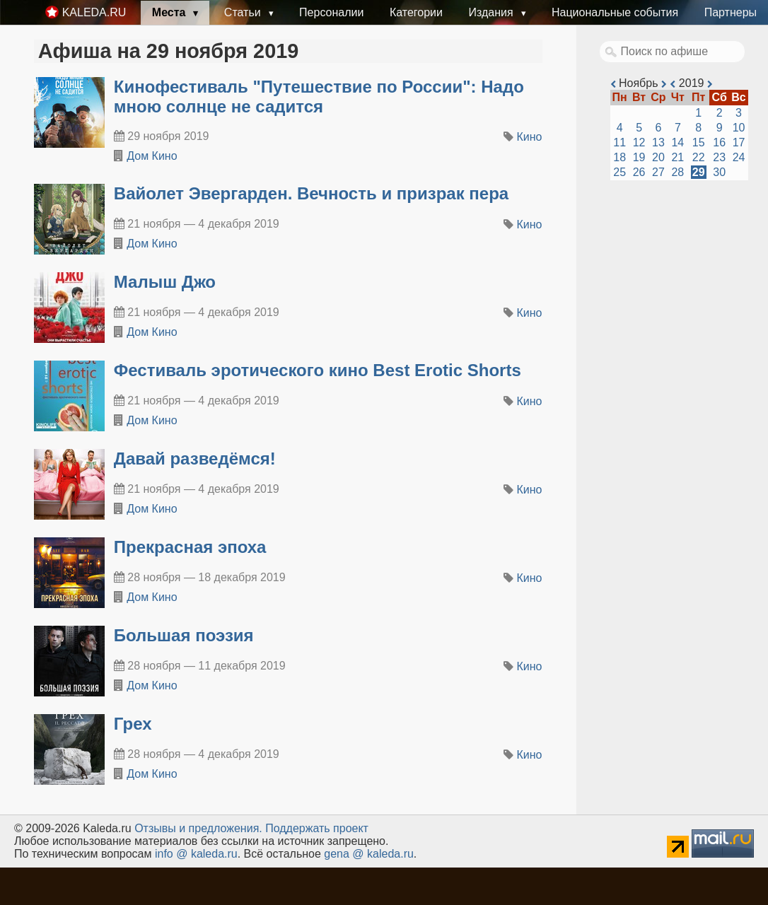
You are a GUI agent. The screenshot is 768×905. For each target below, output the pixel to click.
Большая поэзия (184, 635)
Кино (529, 137)
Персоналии (331, 12)
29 (698, 172)
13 (658, 142)
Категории (416, 12)
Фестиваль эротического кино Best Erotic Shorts (317, 370)
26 (639, 172)
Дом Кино (152, 156)
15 (698, 142)
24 (739, 157)
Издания (492, 12)
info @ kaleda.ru (196, 854)
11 (619, 142)
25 (619, 172)
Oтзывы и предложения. (198, 828)
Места (170, 12)
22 (698, 157)
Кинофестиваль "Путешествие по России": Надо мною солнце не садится (319, 96)
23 (719, 157)
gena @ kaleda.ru (369, 854)
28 (677, 172)
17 (739, 142)
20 (658, 157)
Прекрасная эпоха (190, 546)
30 (719, 172)
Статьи (244, 12)
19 (639, 157)
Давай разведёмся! (195, 458)
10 (739, 128)
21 (677, 157)
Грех (133, 723)
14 (677, 142)
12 (639, 142)
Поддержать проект (316, 828)
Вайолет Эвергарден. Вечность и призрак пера (311, 193)
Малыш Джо (165, 281)
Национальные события (615, 12)
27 (658, 172)
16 (719, 142)
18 (619, 157)
